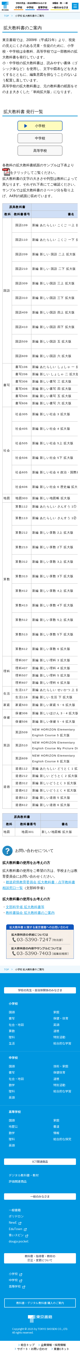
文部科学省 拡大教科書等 (25, 907)
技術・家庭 (60, 1066)
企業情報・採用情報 (51, 1345)
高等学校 (42, 7)
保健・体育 (60, 1018)
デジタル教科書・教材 (24, 1175)
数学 (12, 1085)
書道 (56, 1126)
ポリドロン (16, 1216)
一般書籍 (15, 1210)
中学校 (29, 7)
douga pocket (19, 1241)
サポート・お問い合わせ (31, 1349)
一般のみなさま (60, 7)
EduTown (18, 1229)
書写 (12, 1018)
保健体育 (59, 1072)
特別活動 (59, 1037)
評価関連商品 (18, 1181)
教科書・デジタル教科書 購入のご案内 (40, 1303)
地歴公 (13, 1126)
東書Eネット (60, 1349)
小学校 (18, 7)
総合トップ (26, 1345)
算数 (12, 1031)
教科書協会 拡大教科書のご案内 (30, 913)
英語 (56, 1024)
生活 (12, 1043)
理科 (12, 1037)
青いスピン (18, 1235)
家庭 (56, 1012)
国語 (12, 1012)
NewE (15, 1222)
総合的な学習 (62, 1043)
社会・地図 (16, 1024)
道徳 (56, 1031)
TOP (6, 15)
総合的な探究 (62, 1139)
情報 (56, 1133)
